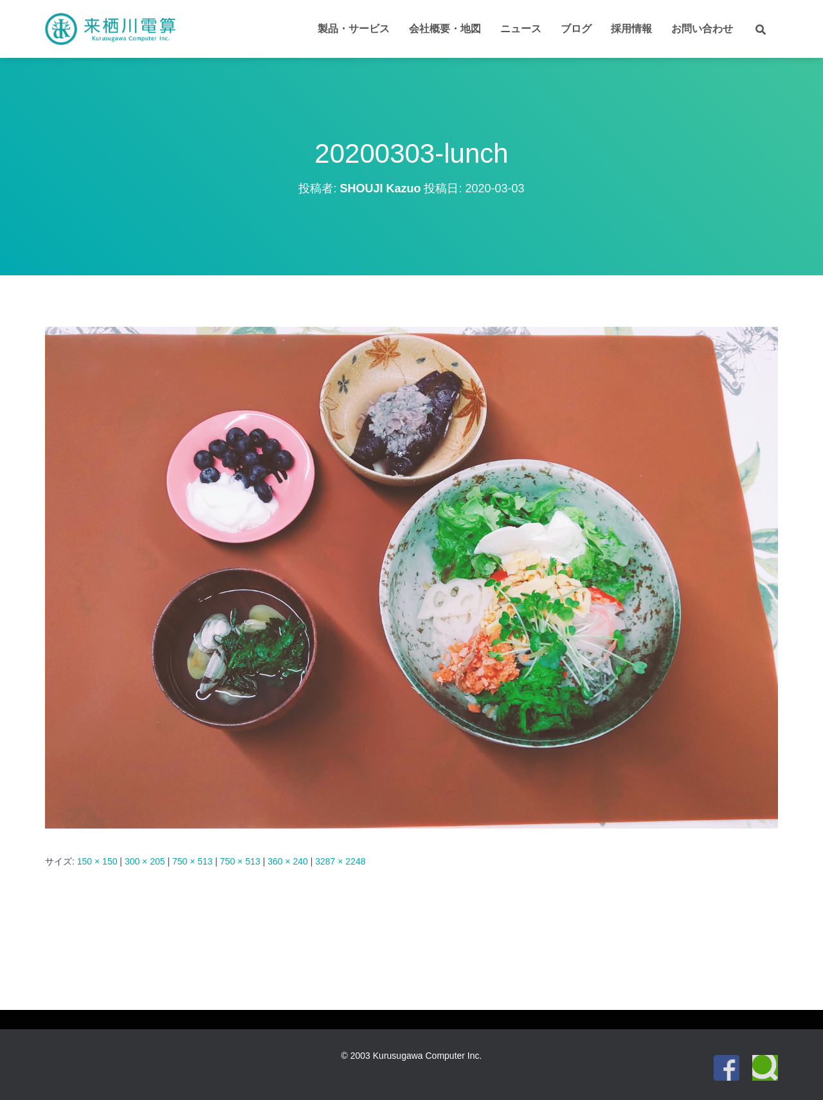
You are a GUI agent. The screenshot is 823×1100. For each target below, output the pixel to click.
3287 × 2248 (340, 861)
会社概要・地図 (445, 28)
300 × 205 (145, 861)
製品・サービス (354, 28)
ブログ (576, 28)
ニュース (520, 28)
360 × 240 (287, 861)
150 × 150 (97, 861)
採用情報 (631, 28)
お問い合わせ (702, 28)
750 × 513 (192, 861)
